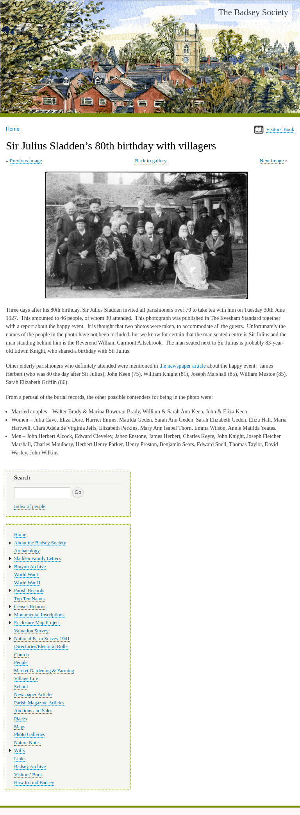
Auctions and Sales (33, 710)
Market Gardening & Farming (44, 670)
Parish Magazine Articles (39, 702)
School (21, 686)
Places (20, 719)
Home (13, 129)
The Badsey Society (253, 12)
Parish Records (29, 590)
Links (19, 758)
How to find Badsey (34, 782)
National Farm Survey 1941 (42, 638)
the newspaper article (182, 366)
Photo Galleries (29, 734)
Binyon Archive (30, 566)
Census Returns (29, 606)
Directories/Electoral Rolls (41, 646)
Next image (272, 160)
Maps (19, 726)
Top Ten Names (29, 598)
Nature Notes (27, 742)
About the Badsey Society (40, 543)
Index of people (29, 506)
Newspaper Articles (33, 694)
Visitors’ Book (28, 774)
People (21, 662)
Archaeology (27, 550)
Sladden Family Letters (37, 558)
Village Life (26, 678)
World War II (27, 582)
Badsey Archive (30, 766)
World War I (26, 574)
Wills (19, 750)
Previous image (26, 160)
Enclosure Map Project (37, 622)
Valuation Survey (31, 631)
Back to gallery (150, 160)
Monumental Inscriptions (39, 615)
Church (21, 654)
